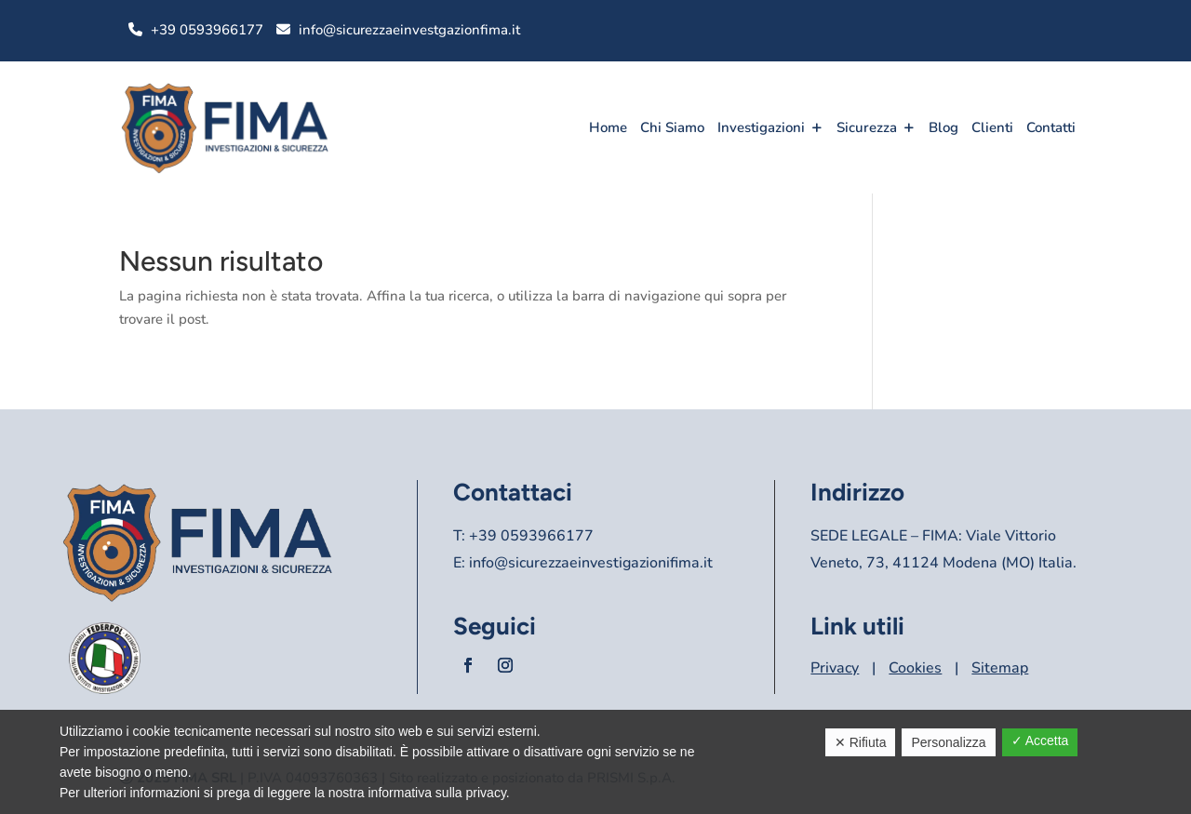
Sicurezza (866, 127)
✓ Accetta (1040, 740)
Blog (943, 127)
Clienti (992, 127)
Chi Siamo (672, 127)
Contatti (1051, 127)
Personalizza (948, 742)
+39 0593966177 (207, 29)
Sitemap (999, 668)
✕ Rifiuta (861, 742)
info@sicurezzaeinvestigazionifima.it (591, 563)
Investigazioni (761, 127)
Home (608, 127)
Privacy (834, 668)
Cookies (915, 668)
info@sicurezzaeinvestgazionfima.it (409, 29)
